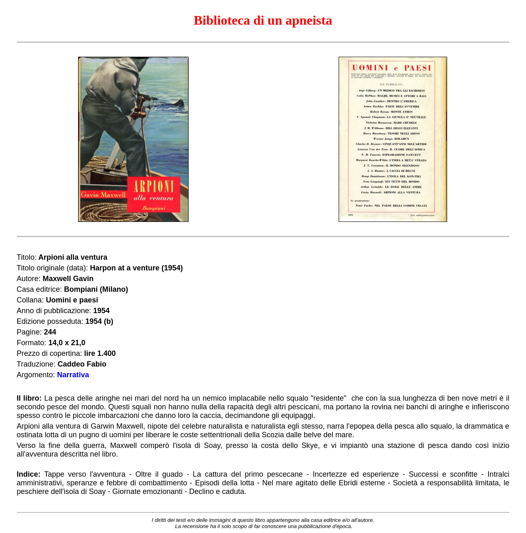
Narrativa (73, 375)
